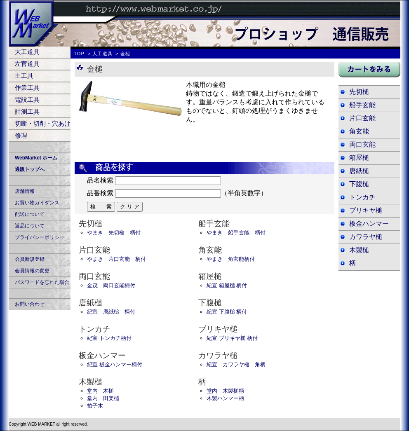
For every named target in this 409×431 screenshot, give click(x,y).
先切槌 (359, 91)
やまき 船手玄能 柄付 (236, 233)
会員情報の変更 (32, 271)
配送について (30, 214)
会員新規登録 (30, 259)
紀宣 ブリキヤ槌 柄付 (232, 338)
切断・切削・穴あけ (43, 123)
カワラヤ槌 (365, 236)
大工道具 (27, 51)
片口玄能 (362, 118)
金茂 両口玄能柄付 (111, 285)
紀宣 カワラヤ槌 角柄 (236, 364)
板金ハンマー (369, 223)
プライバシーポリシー (39, 237)
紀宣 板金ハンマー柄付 (114, 364)
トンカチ (362, 197)
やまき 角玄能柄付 (231, 259)
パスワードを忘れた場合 (42, 282)
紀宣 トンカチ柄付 (109, 338)
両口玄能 (362, 144)
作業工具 (27, 87)
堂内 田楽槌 (103, 398)
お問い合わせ (30, 304)
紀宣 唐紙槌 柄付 (111, 312)
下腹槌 (359, 183)
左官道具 (27, 63)
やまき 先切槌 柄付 (114, 233)
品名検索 (100, 180)
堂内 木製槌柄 (225, 391)
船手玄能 (362, 104)
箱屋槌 (359, 157)
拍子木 (95, 406)
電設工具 (27, 99)
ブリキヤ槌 (365, 210)
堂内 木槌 (100, 391)
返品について (30, 226)
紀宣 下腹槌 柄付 (227, 312)
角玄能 (359, 131)
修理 (21, 135)
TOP (79, 53)
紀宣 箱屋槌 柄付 (227, 285)
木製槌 (359, 249)
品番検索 (100, 193)
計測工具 (27, 111)
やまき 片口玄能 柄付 (116, 259)
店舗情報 (25, 191)
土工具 (24, 75)
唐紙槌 (359, 170)
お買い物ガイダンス (37, 203)
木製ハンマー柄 (225, 398)
